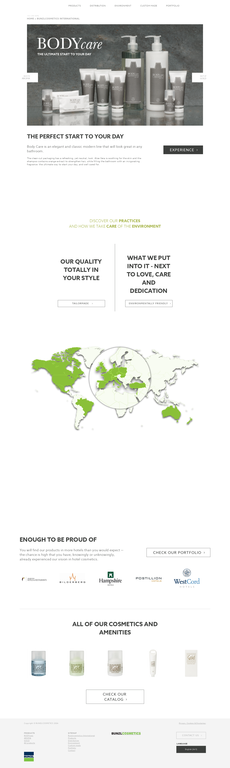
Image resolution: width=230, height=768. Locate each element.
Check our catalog (114, 697)
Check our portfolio (177, 552)
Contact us (190, 735)
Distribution (98, 5)
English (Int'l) (191, 749)
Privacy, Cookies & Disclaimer (192, 723)
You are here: (33, 16)
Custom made (148, 5)
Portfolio (173, 5)
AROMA (27, 738)
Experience (182, 149)
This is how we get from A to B (115, 490)
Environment (123, 5)
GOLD (27, 740)
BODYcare (28, 735)
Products (75, 5)
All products (29, 743)
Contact (71, 750)
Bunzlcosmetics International (45, 5)
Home (30, 18)
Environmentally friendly (148, 303)
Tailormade (81, 303)
